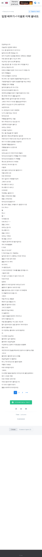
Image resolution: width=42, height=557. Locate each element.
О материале (21, 419)
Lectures (23, 415)
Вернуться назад (8, 11)
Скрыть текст (34, 11)
